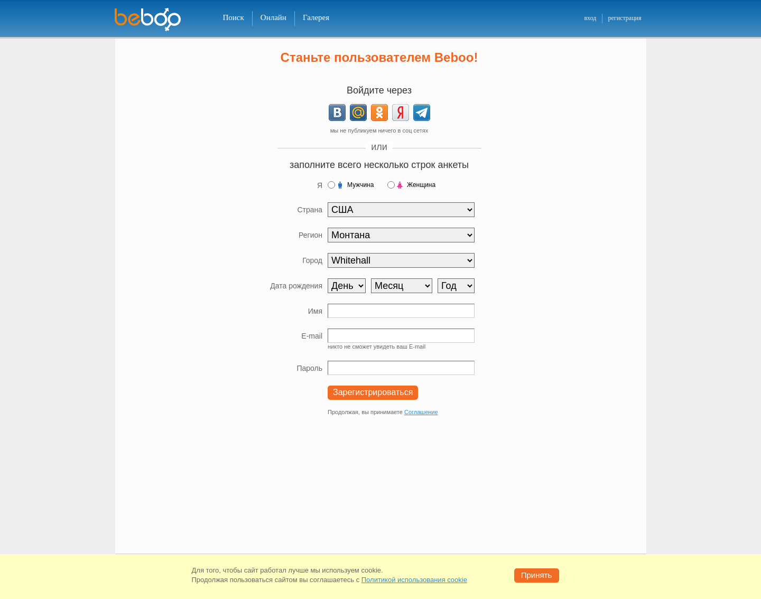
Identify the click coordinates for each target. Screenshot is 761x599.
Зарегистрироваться (373, 392)
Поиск (233, 17)
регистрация (624, 18)
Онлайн (273, 17)
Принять (536, 574)
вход (590, 18)
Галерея (316, 17)
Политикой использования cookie (414, 580)
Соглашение (421, 412)
